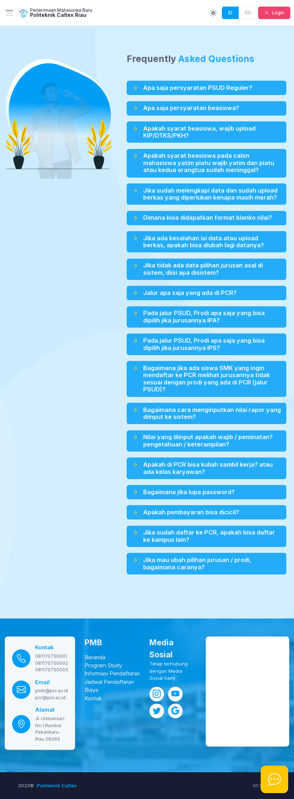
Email (42, 682)
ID (230, 12)
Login (277, 12)
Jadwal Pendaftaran (109, 682)
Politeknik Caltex (57, 785)
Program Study (103, 665)
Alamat (45, 710)
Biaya (91, 690)
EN (248, 12)
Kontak (44, 647)
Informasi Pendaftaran (112, 673)
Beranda (95, 657)
